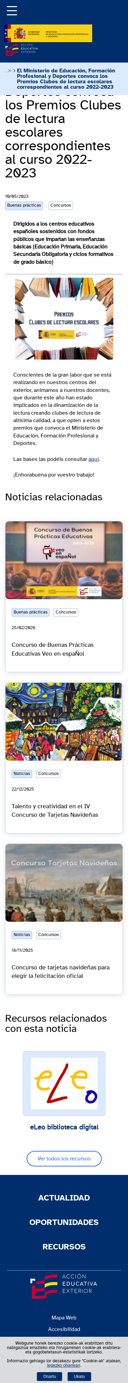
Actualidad (64, 1198)
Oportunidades (64, 1222)
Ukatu (79, 1376)
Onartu (49, 1376)
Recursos (64, 1247)
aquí (93, 459)
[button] (10, 10)
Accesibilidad (64, 1329)
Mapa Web (64, 1317)
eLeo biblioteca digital (64, 1127)
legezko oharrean (63, 1365)
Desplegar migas (8, 70)
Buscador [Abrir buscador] (124, 4)
